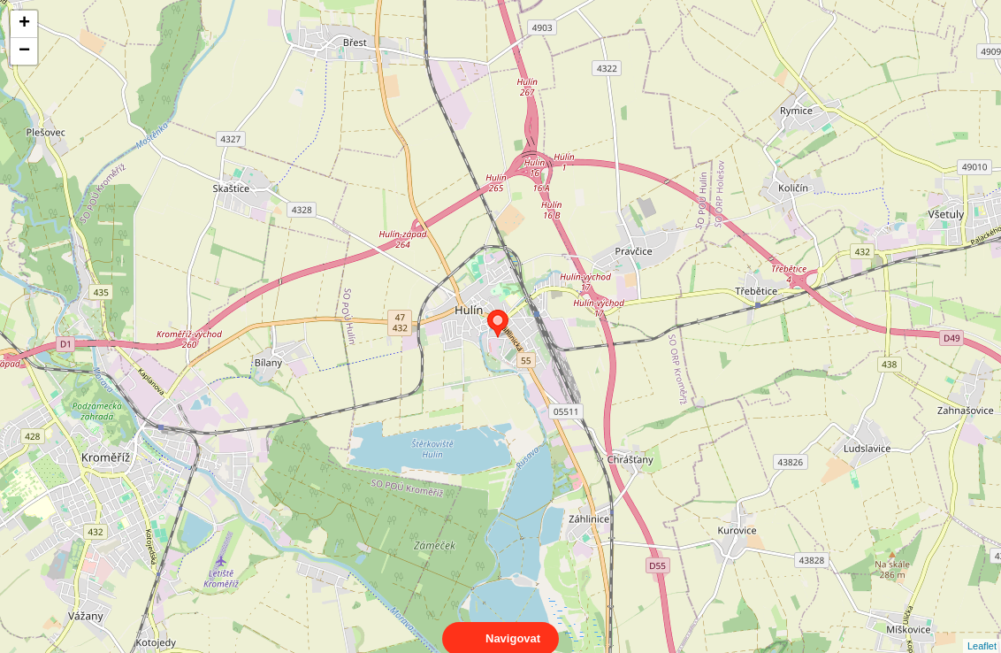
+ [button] (24, 24)
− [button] (24, 51)
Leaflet (982, 630)
